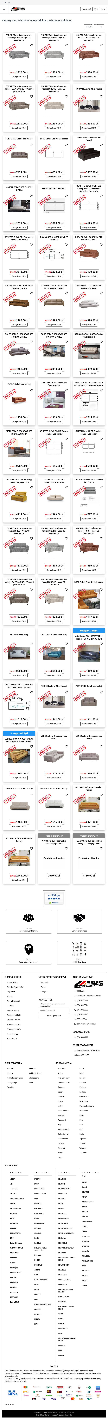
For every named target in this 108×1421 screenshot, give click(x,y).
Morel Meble (62, 1275)
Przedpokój (62, 1120)
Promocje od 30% (14, 1029)
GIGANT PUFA (39, 1223)
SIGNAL (85, 1207)
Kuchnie (10, 1073)
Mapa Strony (12, 1039)
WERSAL (85, 1276)
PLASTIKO (62, 1346)
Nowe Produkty (13, 1010)
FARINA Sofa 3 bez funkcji (19, 384)
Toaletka (61, 1143)
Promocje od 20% (14, 1025)
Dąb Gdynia (14, 1268)
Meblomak (62, 1238)
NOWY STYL (62, 1302)
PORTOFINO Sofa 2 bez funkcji (88, 686)
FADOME (37, 1179)
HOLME (37, 1260)
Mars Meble (62, 1179)
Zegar (60, 1157)
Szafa (81, 1134)
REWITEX (85, 1192)
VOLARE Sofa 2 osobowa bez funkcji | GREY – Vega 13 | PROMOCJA (19, 531)
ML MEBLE (62, 1270)
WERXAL (85, 1281)
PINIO (60, 1333)
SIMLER (85, 1212)
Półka (81, 1115)
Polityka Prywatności (15, 987)
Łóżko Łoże (83, 1101)
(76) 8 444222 (81, 1000)
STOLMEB (85, 1241)
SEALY (84, 1197)
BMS (12, 1238)
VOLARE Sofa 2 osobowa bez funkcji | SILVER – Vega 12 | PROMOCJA (54, 531)
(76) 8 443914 (81, 1005)
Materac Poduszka (86, 1106)
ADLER (12, 1179)
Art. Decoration (15, 1208)
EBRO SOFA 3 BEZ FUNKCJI (54, 188)
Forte (36, 1199)
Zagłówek (83, 1153)
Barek (81, 1068)
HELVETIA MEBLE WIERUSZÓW (40, 1249)
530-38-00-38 (80, 1019)
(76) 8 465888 (81, 1010)
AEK (11, 1184)
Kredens (82, 1087)
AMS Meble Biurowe (17, 1199)
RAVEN (84, 1182)
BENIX (12, 1218)
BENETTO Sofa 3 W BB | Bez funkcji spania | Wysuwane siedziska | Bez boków (89, 188)
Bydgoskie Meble (16, 1243)
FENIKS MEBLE (39, 1189)
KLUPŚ (36, 1290)
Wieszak (82, 1148)
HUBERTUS (38, 1265)
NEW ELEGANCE (64, 1297)
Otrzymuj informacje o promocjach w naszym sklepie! (52, 1005)
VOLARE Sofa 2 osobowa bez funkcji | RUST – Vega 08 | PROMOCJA (89, 531)
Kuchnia (82, 1092)
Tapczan (82, 1139)
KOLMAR (37, 1294)
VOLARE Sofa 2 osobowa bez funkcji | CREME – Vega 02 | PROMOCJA (54, 582)
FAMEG (36, 1184)
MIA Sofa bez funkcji (19, 635)
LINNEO (37, 1319)
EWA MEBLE (14, 1302)
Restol (84, 1187)
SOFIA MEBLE (87, 1221)
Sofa (81, 1125)
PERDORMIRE (63, 1329)
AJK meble (14, 1189)
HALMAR (37, 1243)
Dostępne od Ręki (14, 1015)
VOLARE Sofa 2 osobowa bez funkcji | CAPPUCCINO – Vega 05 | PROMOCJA (19, 582)
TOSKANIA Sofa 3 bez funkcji (89, 89)
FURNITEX (37, 1204)
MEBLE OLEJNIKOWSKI (66, 1233)
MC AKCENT (62, 1194)
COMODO (13, 1258)
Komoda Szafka (64, 1083)
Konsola (82, 1083)
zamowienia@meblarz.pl (85, 1024)
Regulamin (11, 992)
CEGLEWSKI (14, 1253)
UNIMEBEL (86, 1256)
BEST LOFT (14, 1223)
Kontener (61, 1087)
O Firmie (10, 1006)
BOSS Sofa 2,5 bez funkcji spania (88, 582)
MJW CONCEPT (63, 1265)
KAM (36, 1275)
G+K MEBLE (38, 1208)
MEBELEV (61, 1199)
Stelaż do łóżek (63, 1129)
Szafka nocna (63, 1139)
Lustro (60, 1106)
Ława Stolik (83, 1097)
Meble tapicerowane (15, 1078)
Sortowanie (94, 24)
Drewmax (13, 1287)
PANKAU (61, 1324)
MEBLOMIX (62, 1253)
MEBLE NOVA (63, 1223)
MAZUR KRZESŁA (64, 1189)
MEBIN (60, 1204)
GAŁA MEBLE (39, 1213)
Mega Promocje (13, 1034)
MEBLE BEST (62, 1213)
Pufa (81, 1120)
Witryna (61, 1153)
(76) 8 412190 (81, 1014)
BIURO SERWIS (15, 1233)
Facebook (44, 982)
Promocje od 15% (14, 1020)
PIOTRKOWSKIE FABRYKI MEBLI (67, 1340)
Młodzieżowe (34, 1078)
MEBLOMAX (62, 1243)
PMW (60, 1351)
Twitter (43, 987)
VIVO (84, 1266)
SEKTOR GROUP (87, 1202)
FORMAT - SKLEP (40, 1194)
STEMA (84, 1226)
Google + (44, 992)
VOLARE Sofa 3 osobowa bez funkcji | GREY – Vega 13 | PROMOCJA (19, 37)
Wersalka (61, 1148)
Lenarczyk (37, 1314)
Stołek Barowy (63, 1134)
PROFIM (61, 1355)
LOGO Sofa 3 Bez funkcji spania (54, 138)
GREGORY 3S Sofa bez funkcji (54, 635)
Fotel (81, 1073)
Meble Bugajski (63, 1218)
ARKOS (12, 1204)
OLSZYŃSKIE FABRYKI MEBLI (66, 1308)
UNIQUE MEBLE (87, 1261)
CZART (12, 1263)
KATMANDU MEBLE (41, 1280)
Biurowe (10, 1068)
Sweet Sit (85, 1251)
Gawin (36, 1218)
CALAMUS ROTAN (16, 1248)
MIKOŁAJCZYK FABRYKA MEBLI (67, 1259)
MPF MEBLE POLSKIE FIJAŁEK (65, 1291)
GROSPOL (37, 1233)
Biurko (60, 1073)
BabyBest (13, 1213)
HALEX (36, 1238)
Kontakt (10, 996)
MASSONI (61, 1184)
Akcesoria (61, 1068)
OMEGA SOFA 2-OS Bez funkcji (19, 788)
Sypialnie (10, 1087)
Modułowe (83, 1111)
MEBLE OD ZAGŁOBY (65, 1228)
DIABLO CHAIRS (15, 1272)
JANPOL (37, 1270)
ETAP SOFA (14, 1297)
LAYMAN (37, 1309)
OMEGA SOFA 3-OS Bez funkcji (54, 788)
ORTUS (60, 1314)
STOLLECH (86, 1236)
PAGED (60, 1319)
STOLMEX (85, 1246)
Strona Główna (12, 982)
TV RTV (82, 1143)
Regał (60, 1125)
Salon (31, 1083)
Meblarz (61, 1208)
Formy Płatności (13, 1001)
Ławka (60, 1101)
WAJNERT (85, 1271)
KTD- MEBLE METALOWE (43, 1304)
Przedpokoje (12, 1083)
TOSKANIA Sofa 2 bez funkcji (54, 686)
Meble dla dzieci (35, 1073)
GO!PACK (37, 1228)
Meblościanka (63, 1111)
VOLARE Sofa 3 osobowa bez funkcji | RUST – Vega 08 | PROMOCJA (89, 37)
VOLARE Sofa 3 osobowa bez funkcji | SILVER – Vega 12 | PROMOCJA (54, 37)
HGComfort (38, 1255)
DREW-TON (14, 1282)
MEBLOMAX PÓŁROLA (66, 1248)
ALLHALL (13, 1194)
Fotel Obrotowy (63, 1078)
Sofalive (85, 1217)
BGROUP (13, 1228)
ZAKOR (84, 1285)
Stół (81, 1129)
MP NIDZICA (62, 1285)
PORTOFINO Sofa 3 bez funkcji (19, 138)
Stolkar (84, 1231)
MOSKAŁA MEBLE (64, 1280)
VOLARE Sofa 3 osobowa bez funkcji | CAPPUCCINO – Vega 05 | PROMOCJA (19, 89)
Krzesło (60, 1092)
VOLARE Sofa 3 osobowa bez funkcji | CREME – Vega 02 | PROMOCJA (54, 89)
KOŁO (36, 1299)
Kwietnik (61, 1097)
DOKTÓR (13, 1277)
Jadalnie (32, 1068)
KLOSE (36, 1285)
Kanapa (82, 1078)
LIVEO (36, 1324)
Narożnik (61, 1115)
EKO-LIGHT (14, 1292)
